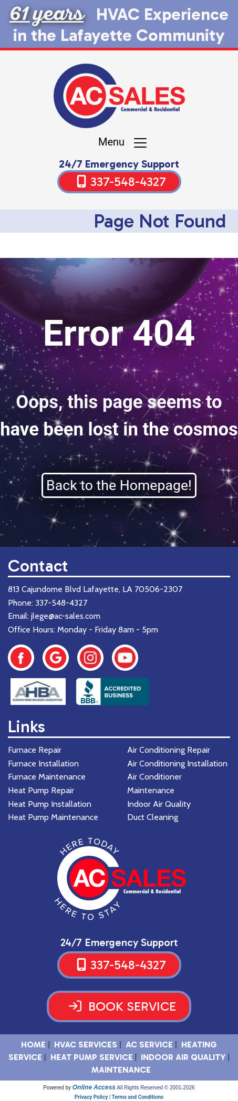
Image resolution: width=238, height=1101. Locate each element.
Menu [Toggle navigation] (123, 143)
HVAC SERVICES (85, 1045)
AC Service (149, 1045)
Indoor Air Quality (183, 1057)
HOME (33, 1045)
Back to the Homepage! (119, 485)
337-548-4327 (128, 181)
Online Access (94, 1087)
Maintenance (121, 1070)
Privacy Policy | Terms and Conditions (119, 1097)
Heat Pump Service (91, 1057)
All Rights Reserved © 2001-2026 (156, 1087)
